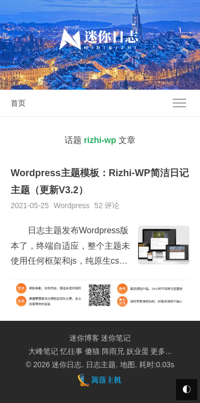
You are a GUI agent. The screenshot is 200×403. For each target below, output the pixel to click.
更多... (161, 351)
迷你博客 (84, 338)
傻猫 (92, 351)
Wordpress (72, 205)
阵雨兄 (113, 351)
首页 (18, 103)
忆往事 (71, 351)
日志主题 (101, 364)
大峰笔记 (43, 351)
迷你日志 (67, 364)
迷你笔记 (116, 338)
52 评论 (106, 205)
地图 (127, 364)
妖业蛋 (137, 351)
